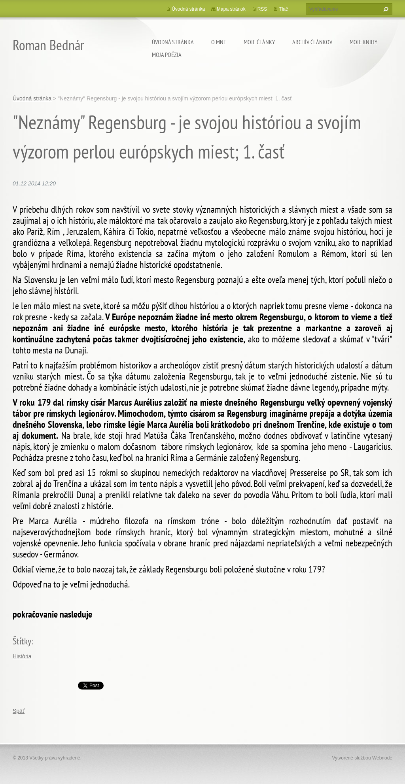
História (22, 656)
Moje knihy (363, 42)
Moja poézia (167, 55)
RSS (262, 9)
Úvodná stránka (173, 42)
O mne (218, 42)
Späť (19, 711)
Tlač (283, 9)
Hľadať (385, 9)
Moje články (259, 42)
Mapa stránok (231, 9)
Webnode (382, 758)
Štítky (22, 641)
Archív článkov (312, 42)
